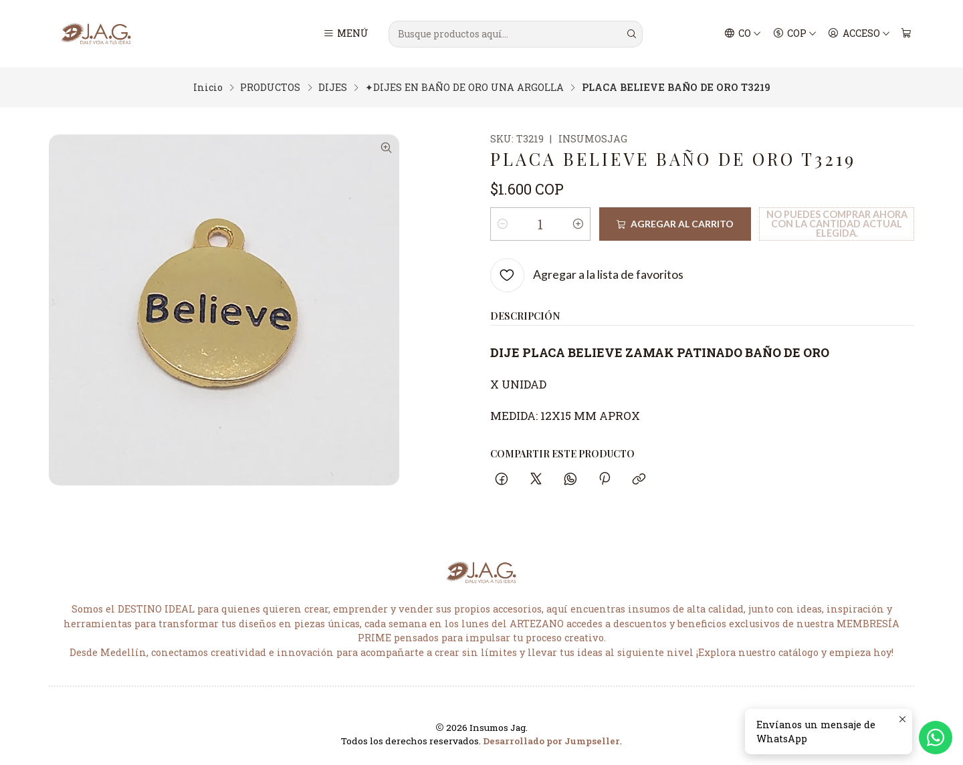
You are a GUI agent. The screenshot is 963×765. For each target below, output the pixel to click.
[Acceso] (859, 34)
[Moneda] (794, 34)
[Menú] (346, 34)
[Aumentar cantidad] (578, 224)
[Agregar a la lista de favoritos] (586, 275)
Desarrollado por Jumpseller (551, 741)
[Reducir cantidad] (503, 224)
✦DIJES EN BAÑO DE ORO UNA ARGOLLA (464, 87)
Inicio (208, 87)
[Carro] (905, 34)
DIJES (332, 87)
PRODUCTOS (270, 87)
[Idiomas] (743, 34)
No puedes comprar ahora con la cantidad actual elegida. (836, 224)
